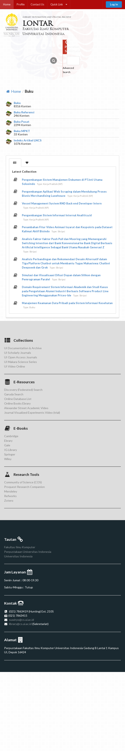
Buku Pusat (21, 121)
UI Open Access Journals (20, 357)
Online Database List (17, 399)
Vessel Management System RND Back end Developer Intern (62, 203)
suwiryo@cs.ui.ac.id (21, 619)
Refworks (10, 496)
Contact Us (37, 4)
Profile (21, 4)
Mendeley (10, 491)
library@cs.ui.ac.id (20, 624)
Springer (9, 454)
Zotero (8, 500)
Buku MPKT (22, 131)
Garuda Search (13, 394)
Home (6, 4)
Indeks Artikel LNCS (27, 140)
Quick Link (58, 4)
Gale (7, 445)
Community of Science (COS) (23, 482)
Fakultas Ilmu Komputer (19, 547)
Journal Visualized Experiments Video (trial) (32, 412)
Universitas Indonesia (18, 556)
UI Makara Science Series (20, 362)
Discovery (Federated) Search (23, 389)
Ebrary (8, 440)
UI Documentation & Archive (23, 348)
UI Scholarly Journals (17, 352)
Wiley (7, 459)
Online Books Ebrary (17, 403)
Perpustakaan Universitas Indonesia (27, 551)
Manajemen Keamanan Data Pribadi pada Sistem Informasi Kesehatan (67, 303)
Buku (17, 103)
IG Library (10, 450)
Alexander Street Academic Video (26, 408)
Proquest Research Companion (24, 487)
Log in (114, 4)
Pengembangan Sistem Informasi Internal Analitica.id (57, 215)
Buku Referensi (24, 112)
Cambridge (11, 436)
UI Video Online (14, 366)
